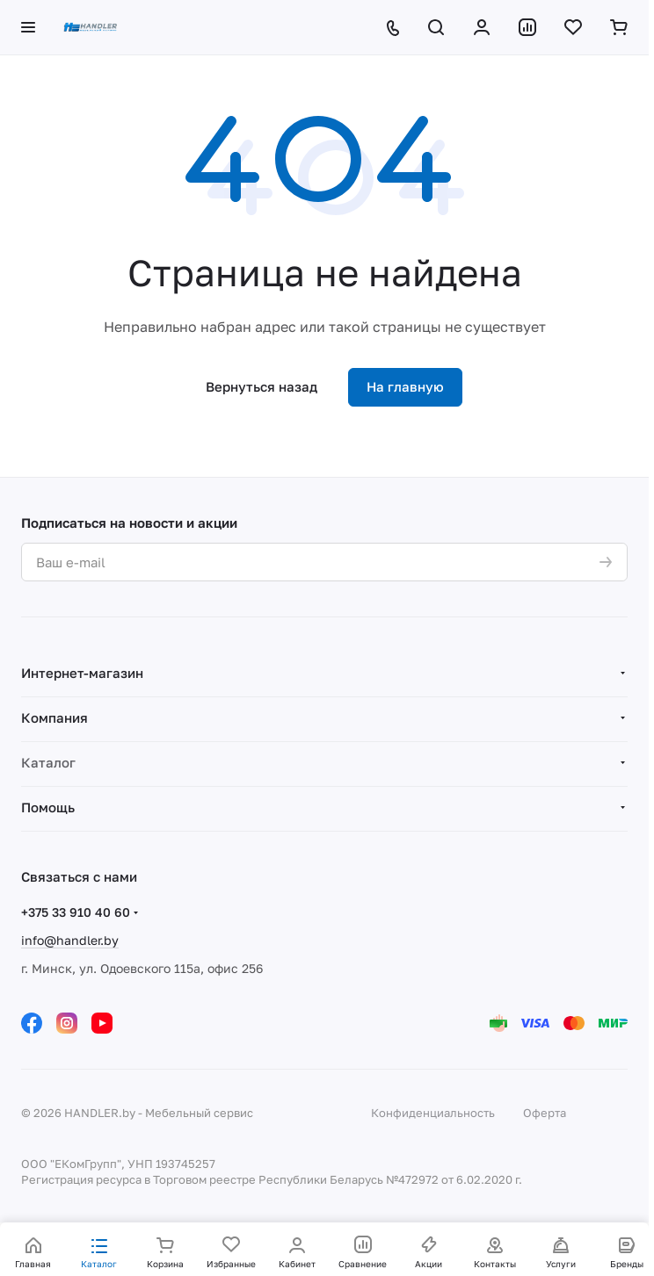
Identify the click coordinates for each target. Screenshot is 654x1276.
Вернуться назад (261, 386)
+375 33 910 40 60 (75, 912)
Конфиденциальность (433, 1113)
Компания (54, 717)
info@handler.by (70, 940)
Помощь (48, 807)
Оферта (544, 1113)
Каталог (48, 762)
